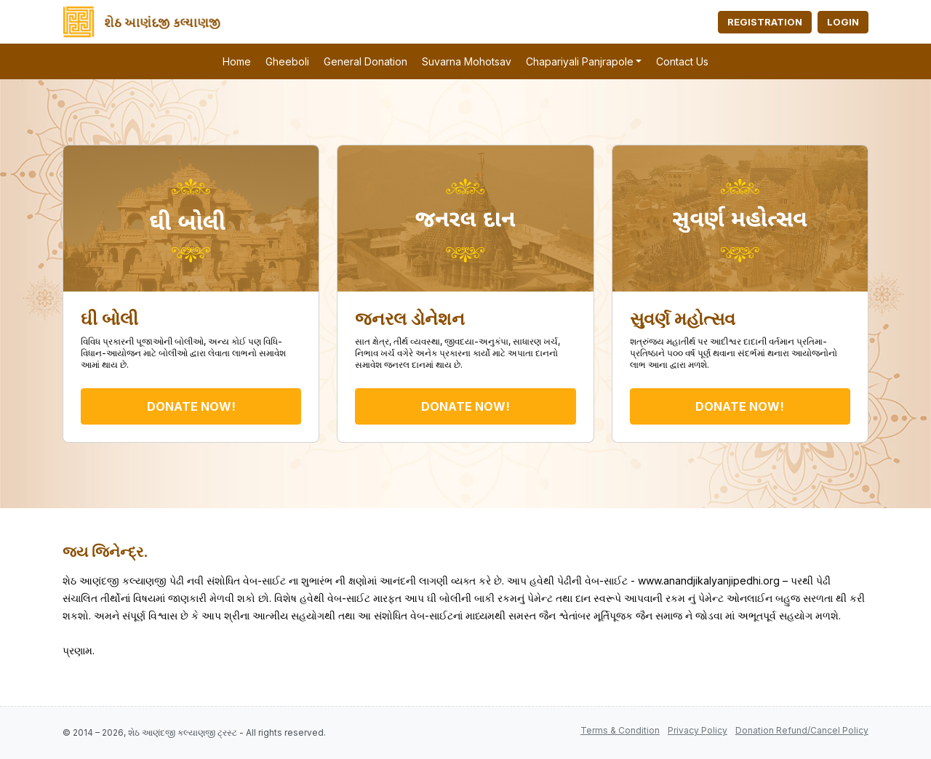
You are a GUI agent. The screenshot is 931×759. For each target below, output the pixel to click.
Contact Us (682, 61)
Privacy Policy (697, 730)
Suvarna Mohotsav (466, 61)
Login (843, 22)
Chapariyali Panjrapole (580, 61)
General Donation (365, 61)
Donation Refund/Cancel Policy (801, 730)
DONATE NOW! (191, 406)
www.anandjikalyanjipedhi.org (709, 580)
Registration (764, 22)
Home (237, 61)
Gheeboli (287, 61)
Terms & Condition (620, 730)
